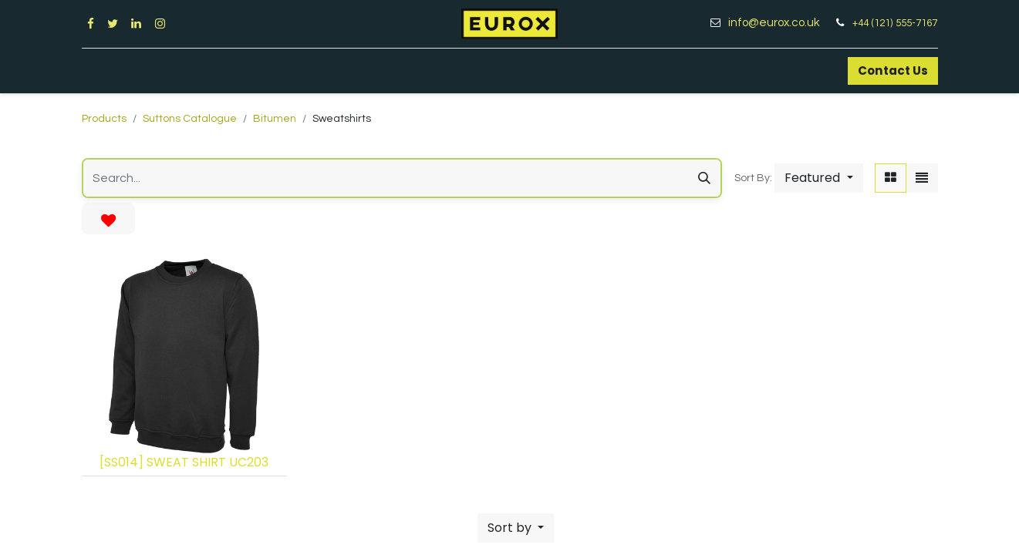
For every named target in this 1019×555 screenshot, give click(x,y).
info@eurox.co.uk (779, 23)
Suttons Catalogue (190, 118)
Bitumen (274, 118)
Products (104, 118)
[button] (818, 178)
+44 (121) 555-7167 (894, 23)
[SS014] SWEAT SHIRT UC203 (184, 462)
